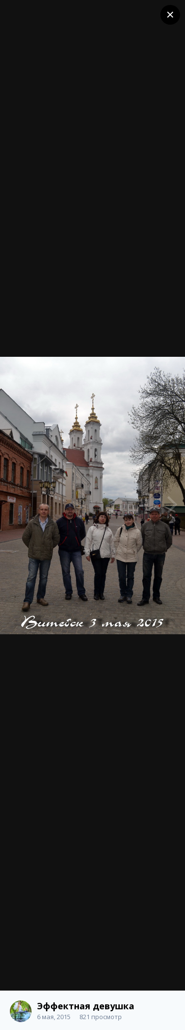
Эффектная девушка (85, 1006)
